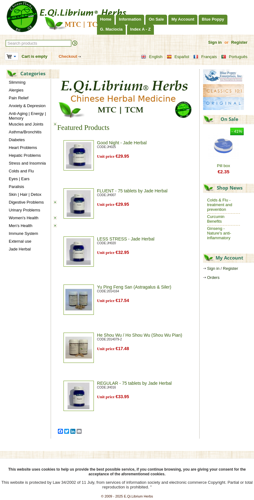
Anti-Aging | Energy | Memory (27, 116)
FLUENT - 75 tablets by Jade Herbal (132, 190)
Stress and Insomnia (27, 163)
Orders (213, 277)
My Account (182, 19)
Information (130, 19)
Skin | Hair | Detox (25, 194)
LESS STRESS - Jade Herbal (126, 238)
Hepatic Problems (25, 155)
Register (239, 42)
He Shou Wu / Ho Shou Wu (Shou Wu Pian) (139, 335)
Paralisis (16, 186)
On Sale (156, 19)
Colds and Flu (21, 171)
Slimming (17, 82)
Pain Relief (18, 98)
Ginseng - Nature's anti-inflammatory (219, 233)
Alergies (16, 90)
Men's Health (20, 225)
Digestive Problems (26, 202)
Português (234, 56)
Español (178, 56)
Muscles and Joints (26, 124)
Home (105, 19)
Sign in (214, 42)
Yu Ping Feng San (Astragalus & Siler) (134, 287)
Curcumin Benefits (216, 219)
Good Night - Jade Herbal (122, 142)
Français (205, 56)
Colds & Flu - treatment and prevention (219, 205)
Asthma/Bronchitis (25, 132)
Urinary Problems (24, 210)
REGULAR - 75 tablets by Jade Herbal (134, 383)
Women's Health (23, 217)
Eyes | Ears (19, 178)
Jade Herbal (20, 249)
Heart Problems (23, 147)
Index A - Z (140, 29)
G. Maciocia (111, 29)
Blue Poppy (213, 19)
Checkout (67, 56)
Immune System (23, 233)
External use (20, 241)
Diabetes (17, 139)
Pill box (223, 165)
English (151, 56)
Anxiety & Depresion (27, 105)
